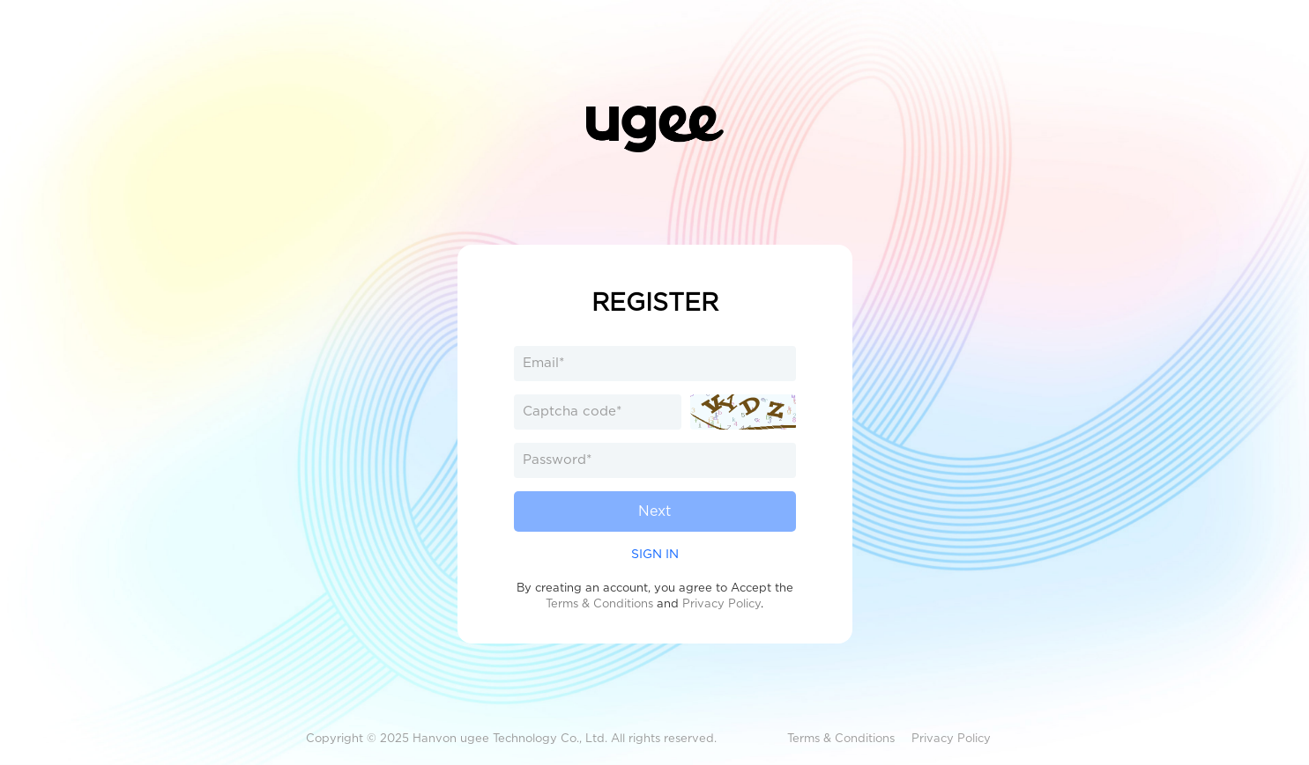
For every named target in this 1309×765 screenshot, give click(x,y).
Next (654, 511)
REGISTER (654, 302)
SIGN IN (655, 554)
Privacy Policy (721, 603)
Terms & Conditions (599, 603)
